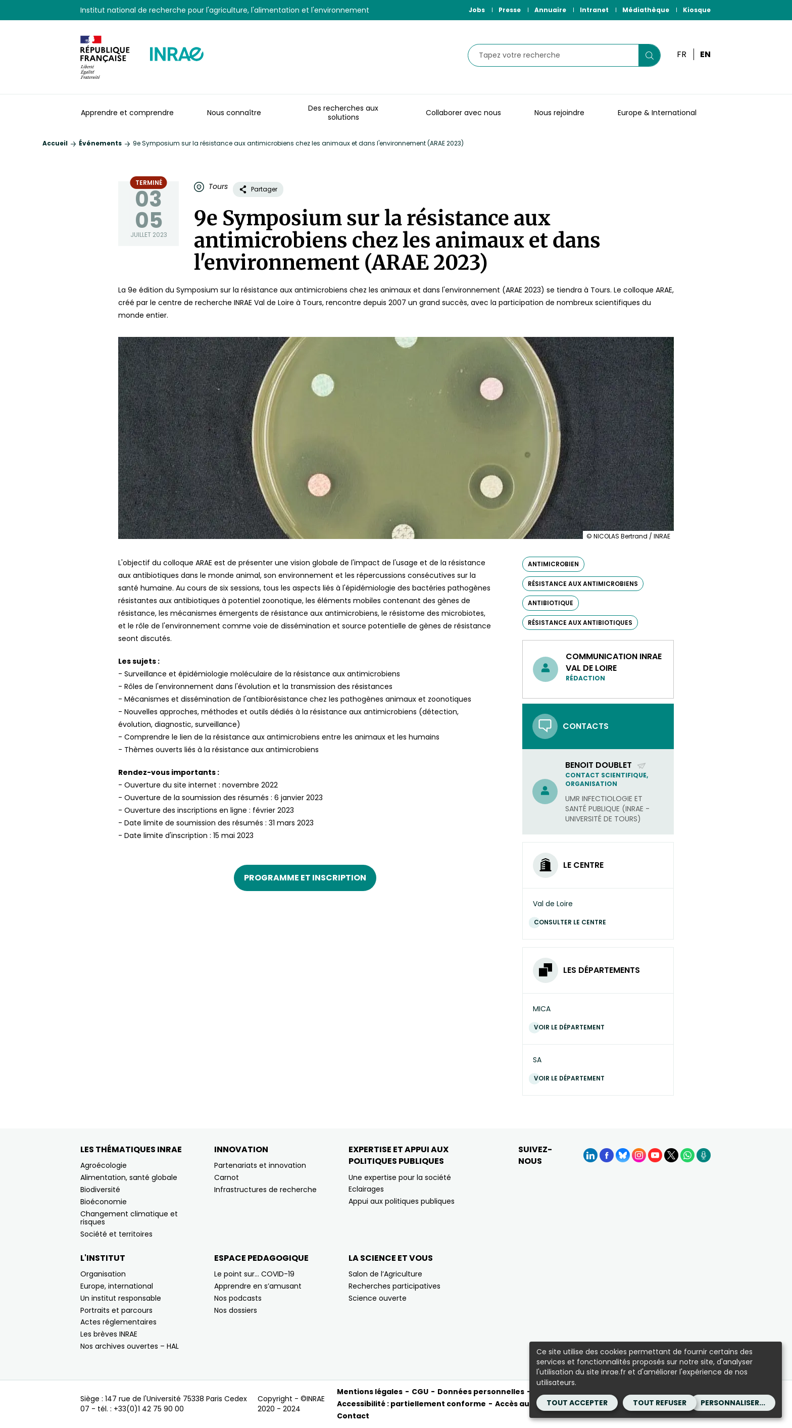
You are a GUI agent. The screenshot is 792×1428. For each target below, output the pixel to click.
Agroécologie (103, 1165)
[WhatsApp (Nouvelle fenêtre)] (687, 1155)
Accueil (55, 143)
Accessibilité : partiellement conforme (411, 1404)
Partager (258, 189)
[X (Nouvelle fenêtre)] (671, 1155)
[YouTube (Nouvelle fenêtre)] (655, 1155)
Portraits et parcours (116, 1310)
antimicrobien (553, 564)
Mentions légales (370, 1392)
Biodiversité (100, 1190)
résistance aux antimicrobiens (583, 583)
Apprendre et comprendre (127, 113)
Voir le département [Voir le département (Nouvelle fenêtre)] (572, 1027)
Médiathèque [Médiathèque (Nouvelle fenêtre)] (645, 10)
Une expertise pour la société (400, 1177)
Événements (100, 143)
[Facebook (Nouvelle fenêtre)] (607, 1155)
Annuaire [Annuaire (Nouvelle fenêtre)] (550, 10)
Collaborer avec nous (463, 113)
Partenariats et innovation (260, 1165)
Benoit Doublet (606, 765)
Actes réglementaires (118, 1322)
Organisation (103, 1274)
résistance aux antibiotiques (580, 622)
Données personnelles (480, 1392)
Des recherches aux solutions (343, 112)
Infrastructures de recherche (265, 1190)
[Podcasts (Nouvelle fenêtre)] (704, 1155)
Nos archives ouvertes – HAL (129, 1346)
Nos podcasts (238, 1298)
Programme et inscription (305, 877)
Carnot (226, 1177)
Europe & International (657, 113)
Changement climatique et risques (129, 1218)
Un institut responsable (120, 1298)
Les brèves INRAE (108, 1334)
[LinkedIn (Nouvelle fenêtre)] (590, 1155)
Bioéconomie (103, 1202)
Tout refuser (659, 1403)
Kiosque (697, 10)
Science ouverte (378, 1298)
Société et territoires (116, 1234)
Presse (510, 10)
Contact (353, 1416)
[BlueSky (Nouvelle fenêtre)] (623, 1155)
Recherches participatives (394, 1286)
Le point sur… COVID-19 (254, 1274)
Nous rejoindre (559, 113)
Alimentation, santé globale (128, 1177)
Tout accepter (577, 1403)
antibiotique (550, 603)
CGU (420, 1392)
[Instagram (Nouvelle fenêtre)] (639, 1155)
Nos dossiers (235, 1310)
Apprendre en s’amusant (258, 1286)
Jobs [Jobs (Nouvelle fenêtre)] (477, 10)
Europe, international (116, 1286)
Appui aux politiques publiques (402, 1201)
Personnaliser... (733, 1403)
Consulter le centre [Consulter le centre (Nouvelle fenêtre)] (572, 922)
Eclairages (366, 1189)
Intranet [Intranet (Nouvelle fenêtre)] (594, 10)
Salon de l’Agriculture (385, 1274)
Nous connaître (234, 113)
